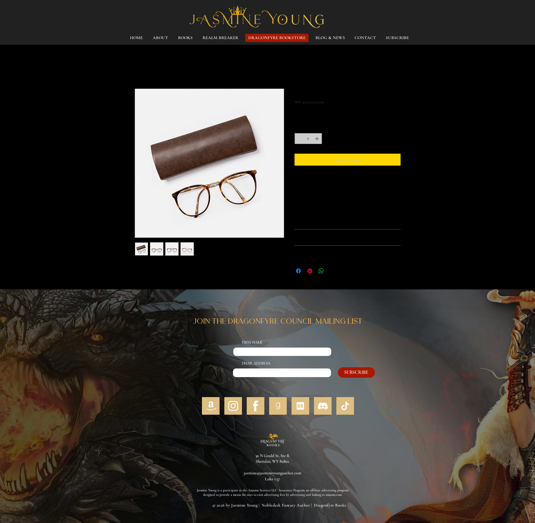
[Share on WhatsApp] (321, 270)
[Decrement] (299, 138)
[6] (300, 406)
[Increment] (317, 138)
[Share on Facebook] (298, 270)
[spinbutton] (308, 138)
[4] (255, 406)
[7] (323, 406)
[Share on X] (332, 270)
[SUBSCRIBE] (356, 372)
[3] (233, 406)
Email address (256, 363)
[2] (345, 406)
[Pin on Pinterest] (309, 270)
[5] (278, 406)
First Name (252, 343)
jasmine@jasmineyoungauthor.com (272, 473)
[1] (211, 406)
